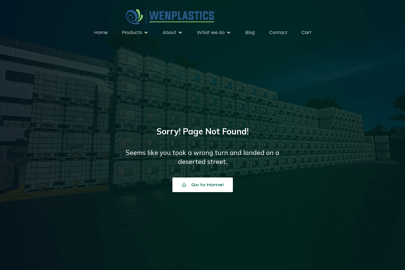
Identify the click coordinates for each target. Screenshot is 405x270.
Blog (250, 33)
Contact (278, 33)
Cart (306, 33)
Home (101, 33)
